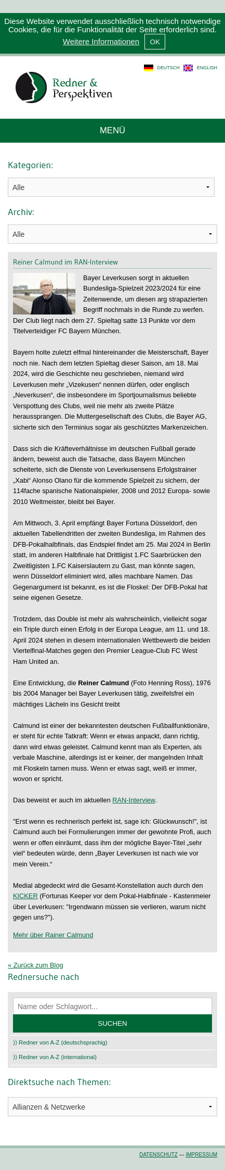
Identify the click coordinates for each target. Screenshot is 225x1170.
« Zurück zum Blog (35, 965)
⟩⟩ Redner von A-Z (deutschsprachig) (60, 1042)
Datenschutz (158, 1155)
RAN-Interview (133, 800)
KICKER (25, 896)
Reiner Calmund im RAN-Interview (65, 262)
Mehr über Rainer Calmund (53, 935)
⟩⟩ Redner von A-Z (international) (55, 1057)
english (207, 67)
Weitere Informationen (101, 41)
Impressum (201, 1155)
